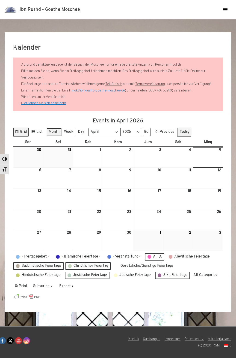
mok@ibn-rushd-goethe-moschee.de (98, 90)
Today (184, 132)
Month (54, 132)
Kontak (133, 339)
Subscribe (43, 286)
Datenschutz (194, 339)
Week (68, 132)
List (37, 133)
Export (66, 286)
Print (20, 287)
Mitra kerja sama (219, 339)
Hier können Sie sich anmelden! (43, 103)
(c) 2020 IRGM (209, 345)
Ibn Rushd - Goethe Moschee (50, 10)
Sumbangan (151, 339)
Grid (21, 133)
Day (81, 132)
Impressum (172, 339)
